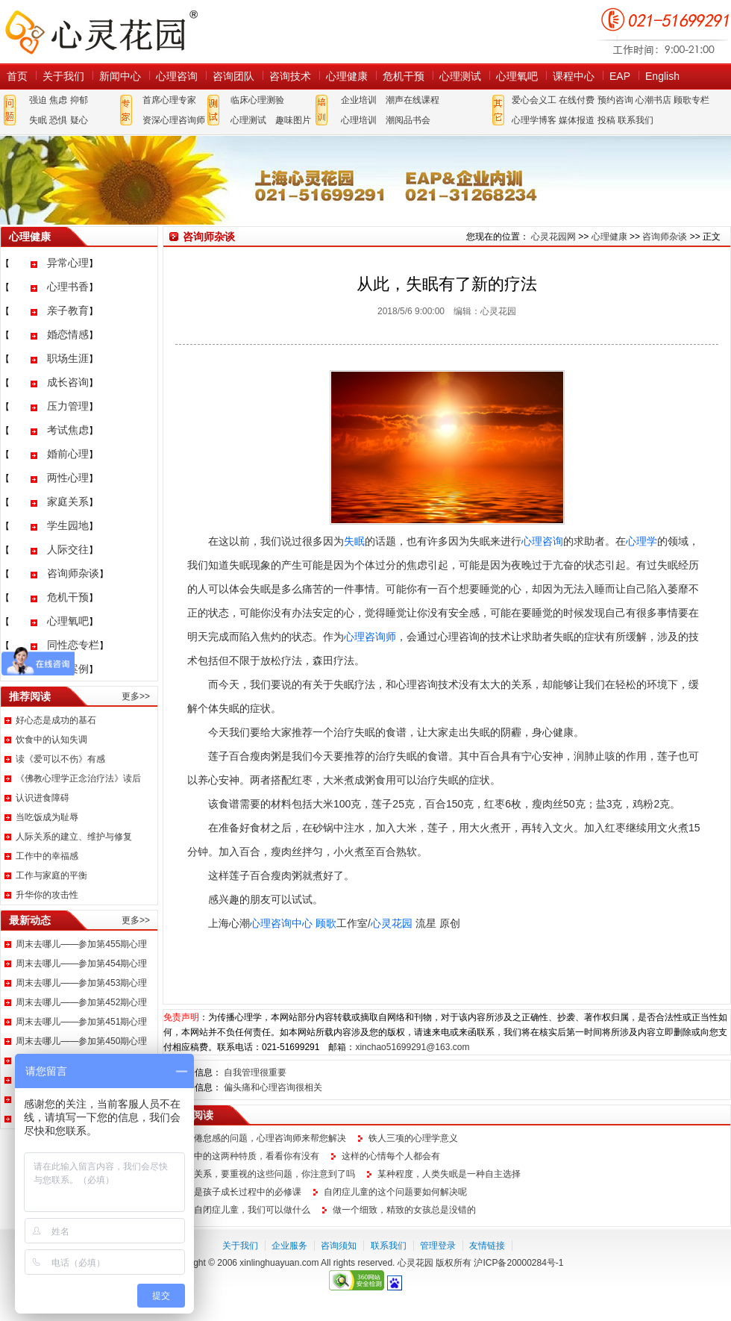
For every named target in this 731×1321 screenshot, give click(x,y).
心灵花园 (391, 923)
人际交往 (68, 549)
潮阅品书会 (408, 120)
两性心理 (68, 478)
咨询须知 (339, 1245)
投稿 (606, 120)
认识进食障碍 (42, 798)
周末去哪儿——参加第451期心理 (81, 1021)
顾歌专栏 (691, 100)
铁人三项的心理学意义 (413, 1138)
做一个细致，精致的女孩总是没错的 (404, 1210)
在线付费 (576, 100)
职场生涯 (68, 358)
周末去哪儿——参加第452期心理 (81, 1002)
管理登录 (438, 1245)
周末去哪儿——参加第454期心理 (81, 963)
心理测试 (460, 76)
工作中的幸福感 (47, 856)
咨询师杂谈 (73, 573)
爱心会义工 (534, 100)
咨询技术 (290, 76)
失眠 (38, 120)
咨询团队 (233, 76)
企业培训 (359, 100)
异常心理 (68, 263)
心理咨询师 (370, 637)
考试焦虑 (68, 430)
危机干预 (403, 76)
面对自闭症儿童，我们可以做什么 (243, 1210)
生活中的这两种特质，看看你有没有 (247, 1156)
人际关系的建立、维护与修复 (74, 836)
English (662, 76)
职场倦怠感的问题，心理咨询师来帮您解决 (261, 1138)
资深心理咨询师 (173, 120)
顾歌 (326, 923)
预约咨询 (615, 100)
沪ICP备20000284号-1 (518, 1263)
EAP (619, 76)
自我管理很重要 (255, 1072)
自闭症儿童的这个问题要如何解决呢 (395, 1192)
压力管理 (68, 406)
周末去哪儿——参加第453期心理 (81, 983)
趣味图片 (293, 120)
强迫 (38, 100)
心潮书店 (653, 100)
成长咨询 (68, 382)
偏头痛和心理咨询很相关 (273, 1087)
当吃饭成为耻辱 (47, 817)
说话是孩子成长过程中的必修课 (238, 1192)
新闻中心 (120, 76)
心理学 (641, 541)
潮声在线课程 (412, 100)
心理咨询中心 (281, 923)
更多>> (136, 696)
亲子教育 (68, 310)
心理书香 (68, 287)
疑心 (79, 120)
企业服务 (289, 1245)
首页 (17, 76)
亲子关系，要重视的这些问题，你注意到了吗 (265, 1174)
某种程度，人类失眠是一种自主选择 (449, 1174)
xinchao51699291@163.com (412, 1047)
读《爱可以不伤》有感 (60, 759)
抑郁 (79, 100)
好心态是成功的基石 (56, 720)
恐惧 (58, 120)
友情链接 (487, 1245)
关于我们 (63, 76)
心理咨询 (177, 76)
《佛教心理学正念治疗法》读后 (78, 778)
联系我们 (635, 120)
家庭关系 (68, 502)
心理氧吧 (517, 76)
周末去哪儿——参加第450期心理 (81, 1041)
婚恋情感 (68, 334)
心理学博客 (534, 120)
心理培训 (359, 120)
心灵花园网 (100, 32)
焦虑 (58, 100)
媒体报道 (576, 120)
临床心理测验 (257, 100)
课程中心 (573, 76)
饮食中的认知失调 (51, 739)
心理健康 (347, 76)
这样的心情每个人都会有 (391, 1156)
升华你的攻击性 (47, 895)
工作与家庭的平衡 (51, 875)
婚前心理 (68, 454)
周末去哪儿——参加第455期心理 (81, 944)
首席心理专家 (169, 100)
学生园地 (68, 525)
